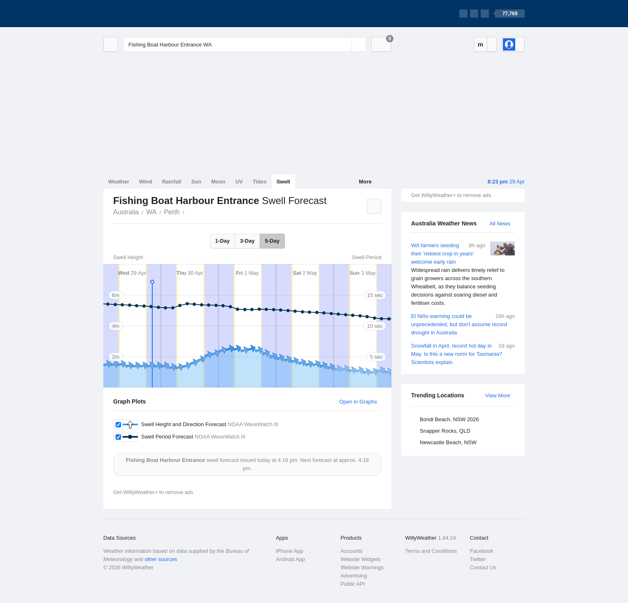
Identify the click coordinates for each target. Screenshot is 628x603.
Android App (290, 559)
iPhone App (289, 551)
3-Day (247, 241)
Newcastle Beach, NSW (448, 442)
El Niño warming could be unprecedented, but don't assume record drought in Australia (463, 324)
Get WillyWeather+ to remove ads (451, 195)
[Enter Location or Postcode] (244, 44)
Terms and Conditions (431, 551)
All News (499, 223)
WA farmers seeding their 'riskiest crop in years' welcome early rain (463, 274)
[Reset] (344, 44)
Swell (283, 182)
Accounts (351, 551)
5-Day (272, 241)
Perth (171, 212)
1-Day (222, 241)
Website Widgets (360, 559)
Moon (218, 182)
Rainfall (171, 182)
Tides (260, 182)
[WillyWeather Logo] (142, 13)
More (365, 182)
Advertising (353, 576)
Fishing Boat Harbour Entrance (189, 211)
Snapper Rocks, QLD (445, 431)
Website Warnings (362, 567)
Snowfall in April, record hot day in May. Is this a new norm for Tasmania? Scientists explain (463, 353)
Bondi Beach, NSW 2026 (449, 419)
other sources (160, 559)
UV (239, 182)
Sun (196, 182)
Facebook (481, 551)
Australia (126, 212)
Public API (352, 584)
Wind (145, 182)
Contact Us (483, 567)
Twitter (478, 559)
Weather (118, 182)
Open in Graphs (358, 402)
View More (497, 395)
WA (151, 212)
